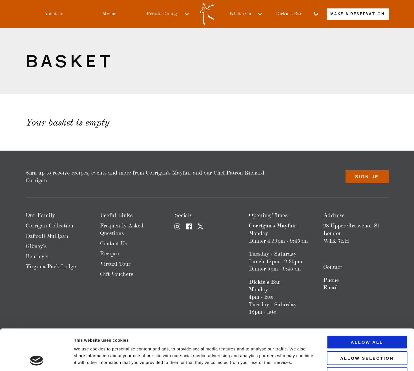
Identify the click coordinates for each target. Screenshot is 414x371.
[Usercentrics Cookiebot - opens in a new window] (36, 360)
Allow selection (367, 319)
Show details (296, 359)
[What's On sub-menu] (260, 14)
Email (330, 287)
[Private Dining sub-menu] (187, 14)
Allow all (367, 303)
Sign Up (367, 176)
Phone (331, 280)
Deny (367, 335)
